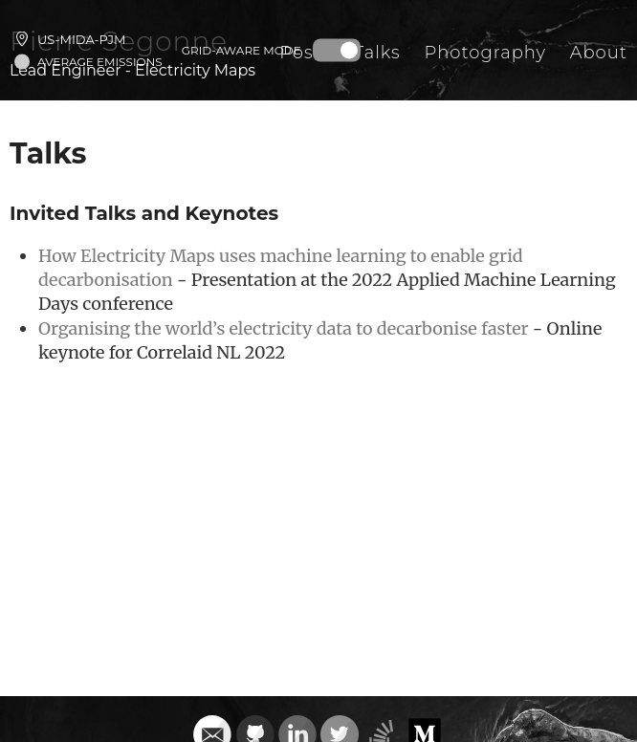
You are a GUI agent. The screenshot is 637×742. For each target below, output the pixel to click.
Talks (377, 52)
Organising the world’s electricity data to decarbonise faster (283, 328)
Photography (485, 52)
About (598, 52)
